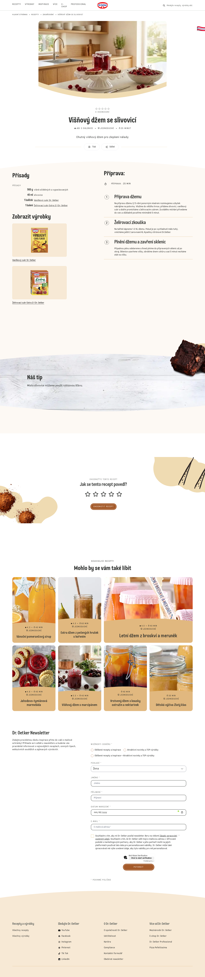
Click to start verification (141, 858)
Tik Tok (65, 953)
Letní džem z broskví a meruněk (148, 610)
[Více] (57, 5)
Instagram (66, 942)
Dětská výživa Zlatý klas (171, 678)
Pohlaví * (96, 763)
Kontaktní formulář (113, 953)
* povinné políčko (101, 880)
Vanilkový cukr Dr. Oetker (46, 200)
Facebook (66, 936)
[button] (102, 104)
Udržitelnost (110, 936)
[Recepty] (18, 5)
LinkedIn (66, 959)
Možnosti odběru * (101, 744)
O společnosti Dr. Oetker (115, 930)
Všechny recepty (20, 930)
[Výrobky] (31, 5)
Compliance (109, 948)
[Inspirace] (45, 5)
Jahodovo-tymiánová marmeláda (33, 678)
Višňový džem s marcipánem (79, 678)
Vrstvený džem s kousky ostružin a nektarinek (125, 678)
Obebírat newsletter (113, 959)
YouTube (66, 930)
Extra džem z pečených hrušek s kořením (79, 610)
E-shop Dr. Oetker (158, 936)
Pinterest (66, 948)
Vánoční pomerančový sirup (33, 610)
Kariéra (107, 942)
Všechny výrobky (21, 936)
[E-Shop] (66, 5)
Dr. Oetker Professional (161, 942)
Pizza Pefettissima (158, 948)
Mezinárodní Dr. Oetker (161, 930)
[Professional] (80, 5)
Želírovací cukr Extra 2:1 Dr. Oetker (51, 206)
